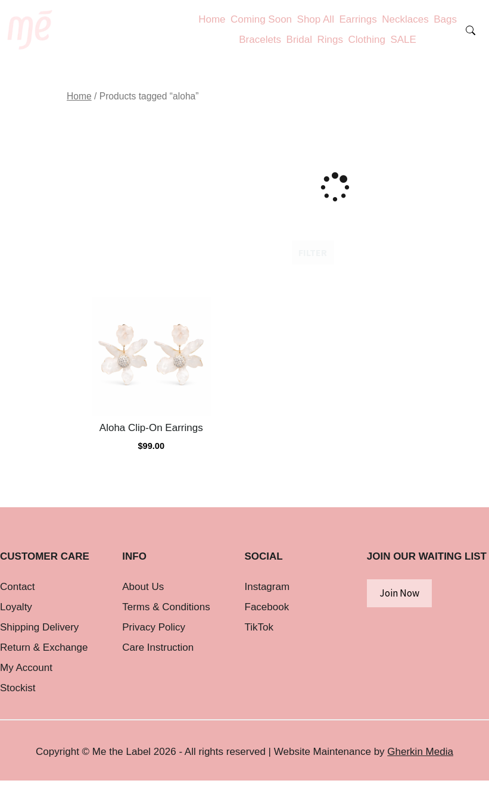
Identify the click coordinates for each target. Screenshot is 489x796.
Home (79, 96)
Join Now (399, 593)
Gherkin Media (420, 751)
